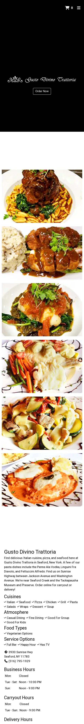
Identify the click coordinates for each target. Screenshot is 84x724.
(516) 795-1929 (17, 661)
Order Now (42, 91)
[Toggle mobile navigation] (79, 8)
